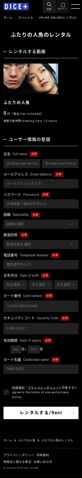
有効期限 (22, 340)
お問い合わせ (43, 461)
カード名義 (26, 360)
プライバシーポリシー (43, 387)
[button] (62, 6)
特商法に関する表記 (17, 461)
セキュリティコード (30, 318)
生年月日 (21, 275)
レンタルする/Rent (41, 412)
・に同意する (44, 392)
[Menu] (49, 6)
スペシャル (25, 17)
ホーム (8, 17)
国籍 (16, 215)
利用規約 (18, 387)
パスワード (21, 195)
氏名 (15, 154)
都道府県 (10, 235)
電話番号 (26, 255)
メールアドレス (27, 174)
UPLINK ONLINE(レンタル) (58, 17)
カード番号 (22, 296)
